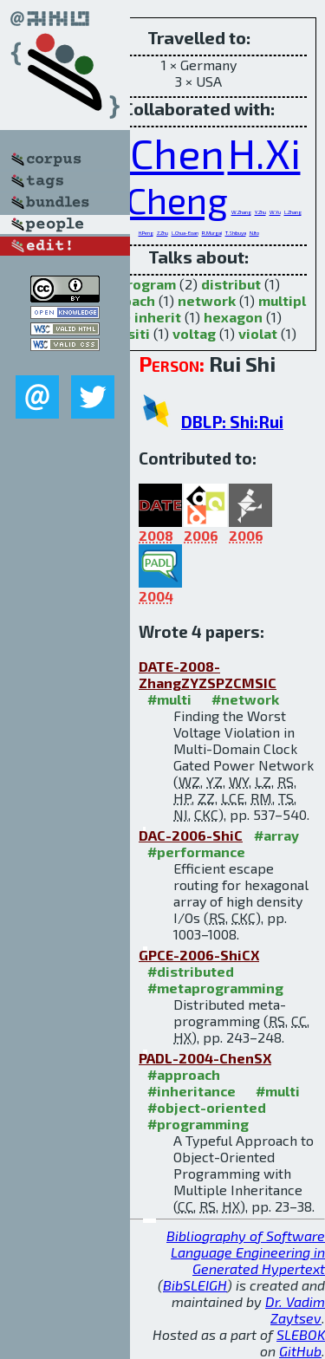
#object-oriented (206, 1107)
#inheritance (191, 1091)
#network (245, 699)
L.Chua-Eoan (185, 233)
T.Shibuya (235, 233)
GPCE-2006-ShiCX (199, 954)
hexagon (233, 317)
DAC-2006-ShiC (191, 835)
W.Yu (275, 212)
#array (276, 835)
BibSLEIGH (195, 1285)
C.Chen (160, 152)
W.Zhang (241, 212)
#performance (196, 851)
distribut (231, 284)
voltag (194, 333)
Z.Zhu (162, 233)
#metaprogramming (215, 987)
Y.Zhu (260, 212)
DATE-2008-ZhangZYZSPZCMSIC (207, 674)
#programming (198, 1123)
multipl (282, 300)
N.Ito (254, 233)
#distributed (190, 971)
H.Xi (264, 152)
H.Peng (146, 233)
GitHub (300, 1351)
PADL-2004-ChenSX (205, 1058)
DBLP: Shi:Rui (232, 422)
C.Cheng (162, 199)
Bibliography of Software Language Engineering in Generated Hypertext (245, 1252)
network (207, 300)
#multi (169, 699)
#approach (183, 1074)
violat (257, 333)
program (147, 284)
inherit (157, 317)
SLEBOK (300, 1334)
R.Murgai (212, 233)
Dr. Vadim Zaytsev (295, 1309)
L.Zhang (293, 212)
